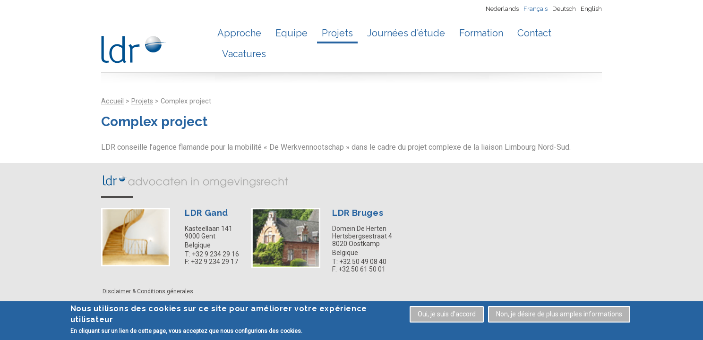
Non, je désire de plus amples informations (559, 315)
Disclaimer (117, 291)
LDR (195, 180)
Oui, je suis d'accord (447, 315)
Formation (481, 33)
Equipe (291, 33)
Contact (534, 33)
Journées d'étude (406, 33)
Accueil (112, 101)
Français (535, 8)
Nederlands (502, 8)
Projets (337, 33)
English (591, 8)
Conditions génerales (165, 291)
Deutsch (564, 8)
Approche (239, 33)
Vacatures (244, 54)
